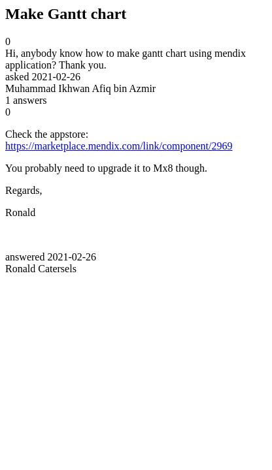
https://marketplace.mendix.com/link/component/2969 (118, 145)
